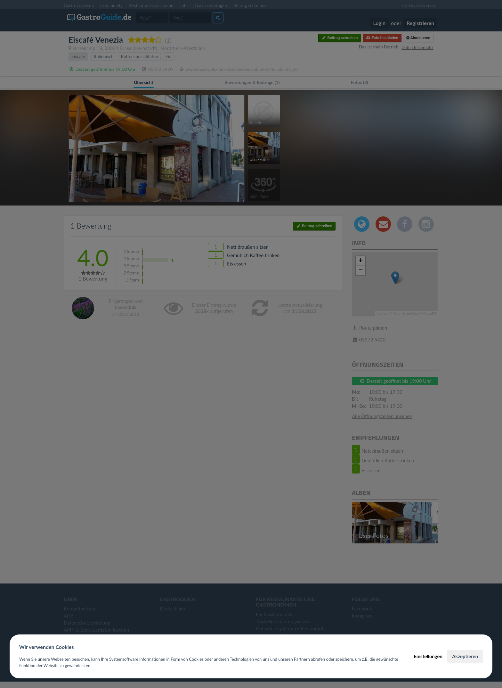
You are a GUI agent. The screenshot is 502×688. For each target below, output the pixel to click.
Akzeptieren (465, 656)
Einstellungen (428, 656)
